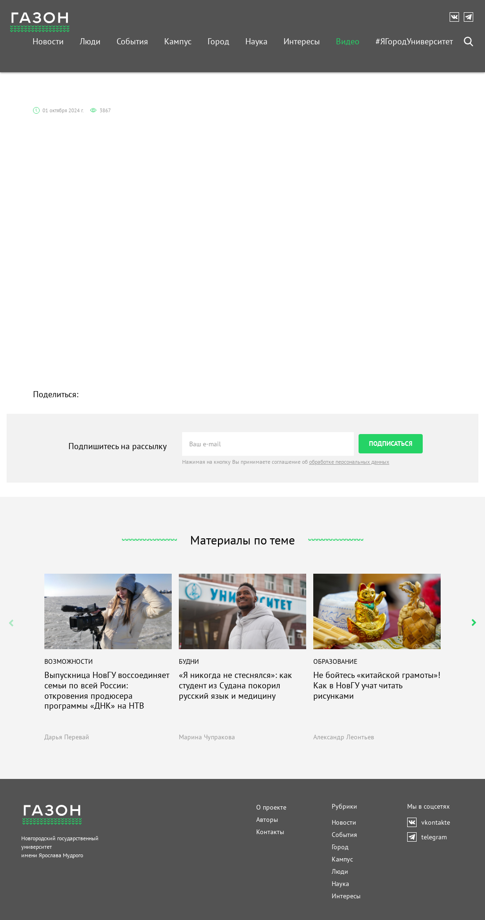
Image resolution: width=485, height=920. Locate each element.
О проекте (271, 807)
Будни (189, 662)
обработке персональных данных (349, 461)
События (132, 41)
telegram (471, 17)
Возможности (68, 662)
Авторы (267, 819)
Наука (256, 41)
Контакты (270, 832)
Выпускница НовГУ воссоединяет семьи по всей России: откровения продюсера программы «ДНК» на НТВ (106, 690)
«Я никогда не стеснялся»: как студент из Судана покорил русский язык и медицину (235, 685)
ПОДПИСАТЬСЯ (390, 443)
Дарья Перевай (66, 737)
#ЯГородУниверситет (414, 41)
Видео (348, 41)
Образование (335, 662)
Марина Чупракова (207, 737)
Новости (48, 41)
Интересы (302, 41)
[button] (474, 623)
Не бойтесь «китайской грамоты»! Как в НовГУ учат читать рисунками (376, 685)
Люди (90, 41)
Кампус (178, 41)
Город (218, 41)
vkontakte (457, 17)
